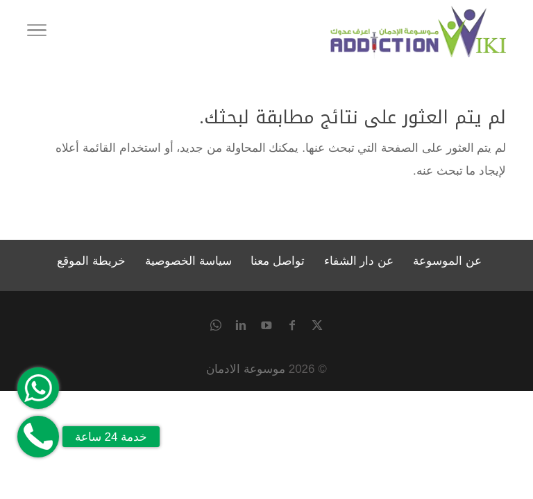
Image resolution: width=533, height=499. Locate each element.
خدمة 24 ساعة (111, 437)
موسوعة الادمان (245, 369)
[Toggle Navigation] (36, 32)
